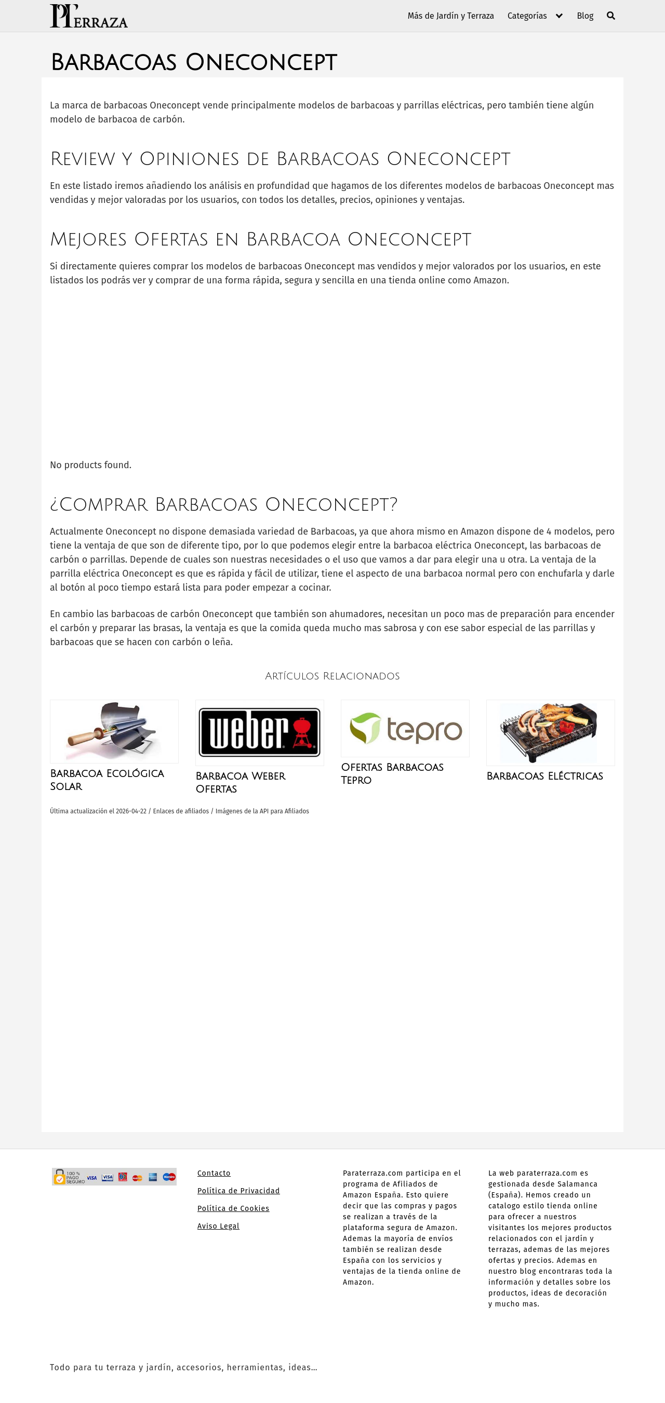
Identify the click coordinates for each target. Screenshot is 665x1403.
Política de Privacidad (238, 1191)
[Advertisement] (332, 372)
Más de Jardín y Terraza (451, 16)
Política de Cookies (233, 1208)
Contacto (214, 1173)
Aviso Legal (218, 1226)
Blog (585, 16)
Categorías (527, 16)
